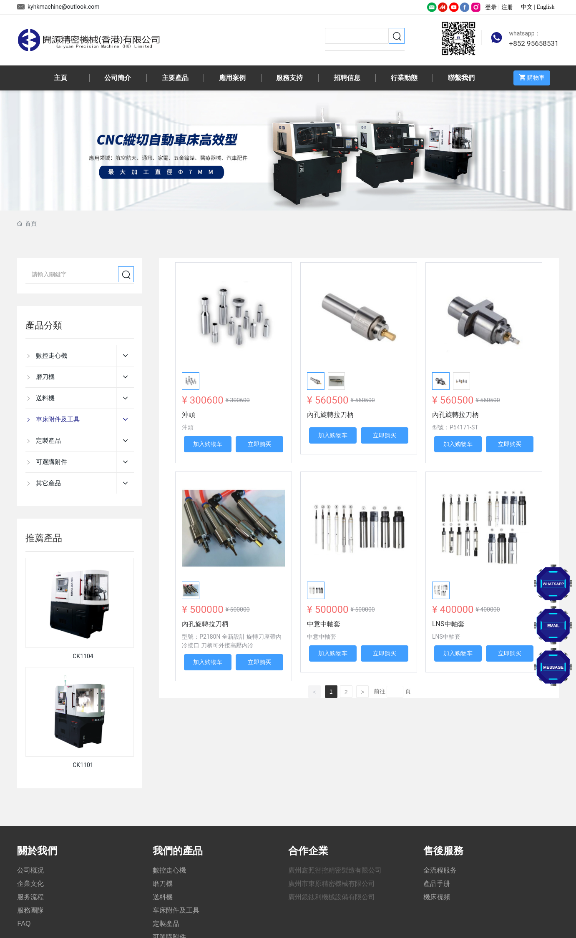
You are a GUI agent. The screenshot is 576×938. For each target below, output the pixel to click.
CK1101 (83, 765)
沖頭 (188, 415)
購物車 (530, 77)
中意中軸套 (323, 624)
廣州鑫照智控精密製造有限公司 (335, 870)
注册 (507, 7)
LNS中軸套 (448, 624)
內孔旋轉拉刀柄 (330, 415)
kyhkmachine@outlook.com (58, 6)
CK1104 (83, 656)
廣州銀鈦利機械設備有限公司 (331, 896)
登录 (491, 7)
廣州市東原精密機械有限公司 (331, 883)
